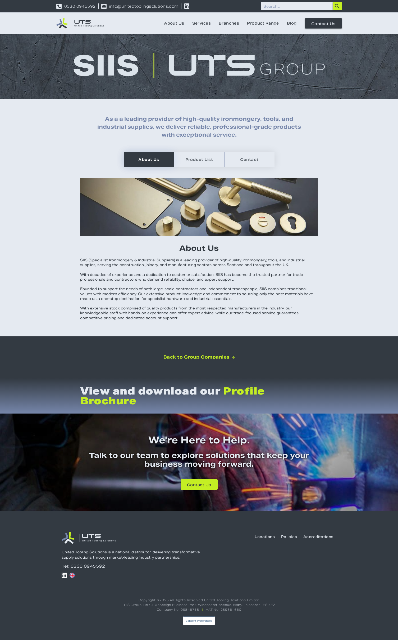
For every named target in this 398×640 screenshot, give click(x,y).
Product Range (263, 23)
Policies (289, 537)
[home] (80, 23)
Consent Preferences (199, 620)
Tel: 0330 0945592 (83, 566)
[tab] (149, 159)
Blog (292, 23)
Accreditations (318, 537)
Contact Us (323, 23)
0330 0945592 (80, 6)
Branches (229, 23)
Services (201, 23)
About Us (174, 23)
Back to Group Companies (199, 357)
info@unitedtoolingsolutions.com (144, 6)
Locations (265, 537)
